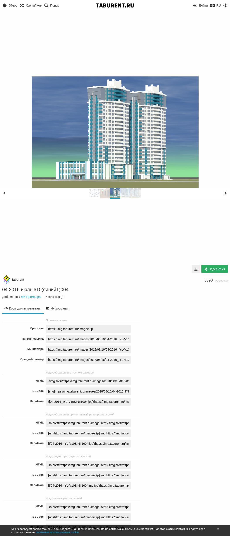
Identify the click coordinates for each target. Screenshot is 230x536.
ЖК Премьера (31, 297)
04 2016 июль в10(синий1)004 (35, 289)
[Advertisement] (115, 43)
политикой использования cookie (57, 532)
